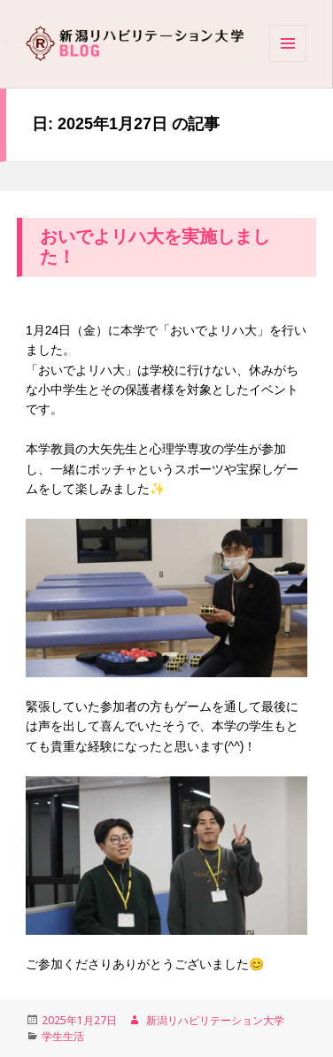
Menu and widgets (288, 61)
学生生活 (63, 1036)
